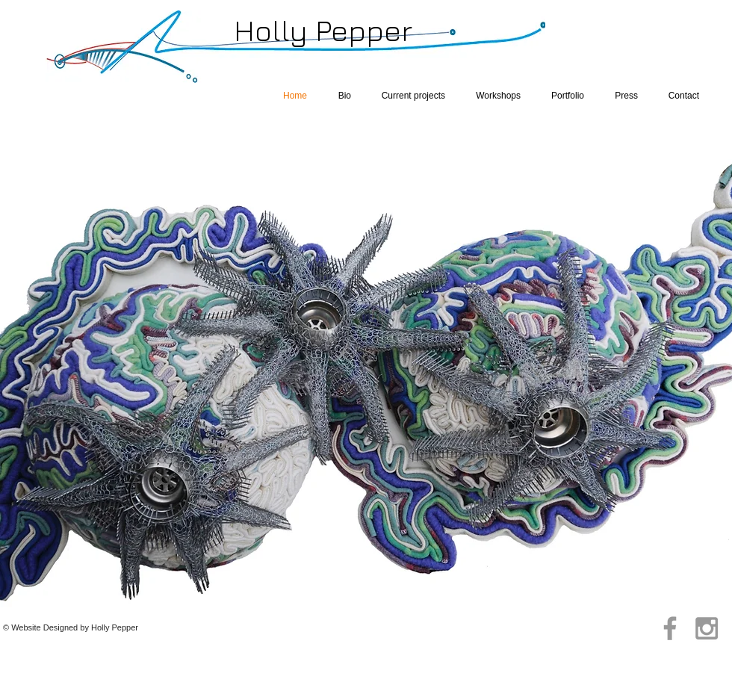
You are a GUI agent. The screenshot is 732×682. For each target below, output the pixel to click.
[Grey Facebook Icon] (670, 628)
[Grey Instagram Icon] (706, 628)
